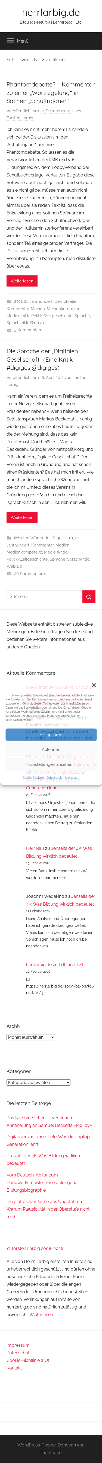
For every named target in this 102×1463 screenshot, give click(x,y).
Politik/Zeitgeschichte (52, 315)
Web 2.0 (37, 322)
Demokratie (65, 301)
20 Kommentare (29, 573)
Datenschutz (54, 777)
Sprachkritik (17, 322)
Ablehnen (51, 749)
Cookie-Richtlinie (33, 777)
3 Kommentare (28, 329)
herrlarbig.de (51, 12)
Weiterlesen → (43, 1314)
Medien (38, 308)
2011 (18, 301)
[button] (94, 685)
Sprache (82, 315)
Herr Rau (35, 848)
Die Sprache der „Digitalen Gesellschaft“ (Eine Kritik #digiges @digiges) (42, 359)
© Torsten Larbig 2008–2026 (35, 1248)
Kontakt (14, 1368)
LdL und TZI (71, 964)
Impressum (72, 777)
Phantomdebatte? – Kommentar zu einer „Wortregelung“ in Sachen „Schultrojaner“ (51, 93)
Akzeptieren (51, 734)
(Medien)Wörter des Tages (38, 537)
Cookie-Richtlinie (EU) (28, 1360)
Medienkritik (18, 315)
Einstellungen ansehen (51, 764)
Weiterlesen (22, 281)
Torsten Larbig (20, 117)
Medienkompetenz (64, 308)
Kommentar (18, 308)
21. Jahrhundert (38, 301)
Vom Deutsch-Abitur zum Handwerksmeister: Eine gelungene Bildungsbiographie (42, 1182)
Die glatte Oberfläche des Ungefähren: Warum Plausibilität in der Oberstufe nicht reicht (48, 1209)
